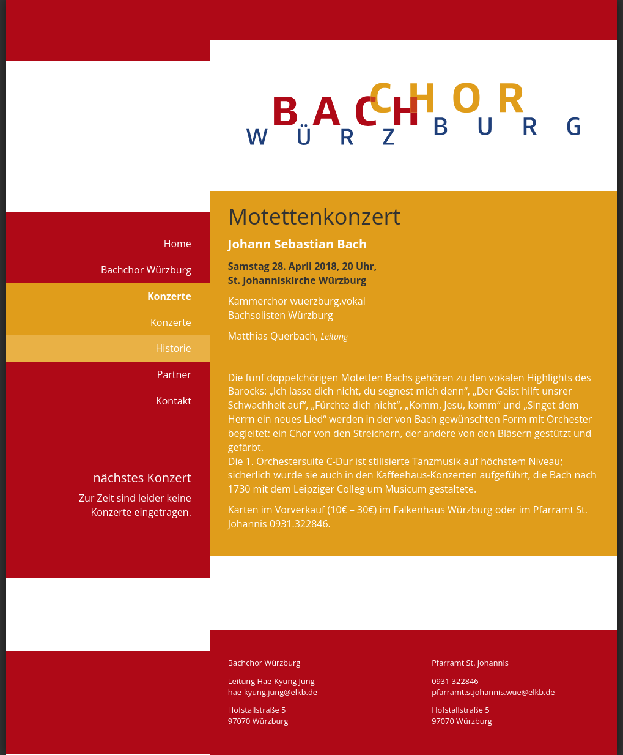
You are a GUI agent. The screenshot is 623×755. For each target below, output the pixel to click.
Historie (173, 348)
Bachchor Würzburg (146, 270)
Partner (174, 374)
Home (177, 243)
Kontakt (173, 400)
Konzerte (169, 296)
